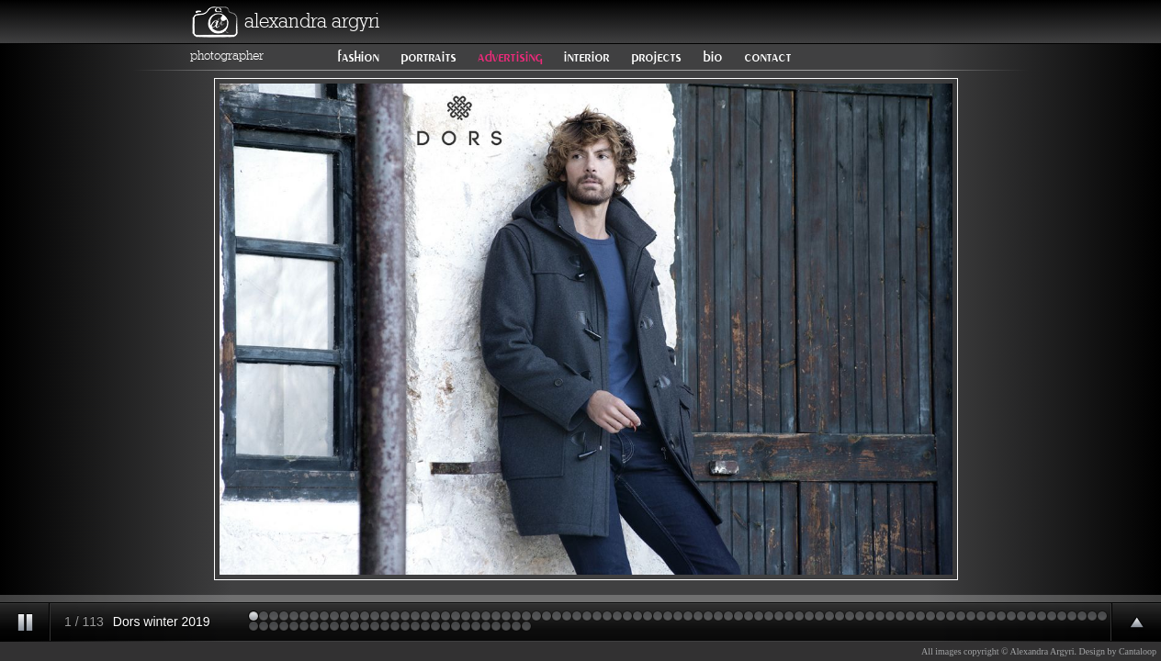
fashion (357, 57)
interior (586, 57)
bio (712, 57)
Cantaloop (1137, 651)
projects (656, 57)
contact (767, 57)
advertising (510, 57)
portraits (428, 57)
